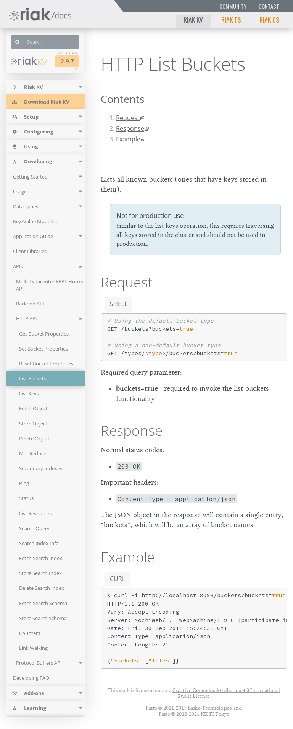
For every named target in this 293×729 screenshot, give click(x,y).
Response (130, 128)
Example (128, 139)
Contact (269, 6)
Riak (29, 60)
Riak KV (193, 19)
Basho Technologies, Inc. (215, 708)
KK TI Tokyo (215, 714)
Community (232, 6)
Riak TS (231, 19)
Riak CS (269, 19)
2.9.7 (67, 61)
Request (128, 118)
